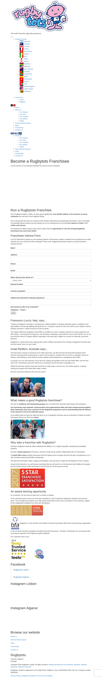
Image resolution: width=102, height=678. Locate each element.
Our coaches (24, 116)
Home (17, 107)
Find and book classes (23, 123)
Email (13, 271)
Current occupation (18, 291)
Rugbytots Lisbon (21, 570)
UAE (25, 84)
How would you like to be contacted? (24, 307)
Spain (26, 76)
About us (18, 110)
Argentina (27, 41)
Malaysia (27, 66)
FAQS (22, 121)
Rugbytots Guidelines (29, 676)
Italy (25, 56)
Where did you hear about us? (22, 277)
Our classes (24, 112)
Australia (27, 44)
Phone (13, 264)
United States (28, 89)
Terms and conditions (45, 676)
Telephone (14, 310)
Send (13, 313)
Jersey (26, 61)
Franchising (19, 128)
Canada (26, 46)
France (26, 49)
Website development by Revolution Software (64, 665)
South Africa (28, 74)
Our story (23, 114)
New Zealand (28, 69)
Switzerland (28, 79)
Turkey (26, 81)
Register (22, 102)
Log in (22, 100)
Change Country (21, 39)
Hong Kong (27, 51)
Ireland (26, 54)
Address (14, 255)
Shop (17, 125)
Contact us (19, 130)
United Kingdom (29, 86)
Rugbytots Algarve (21, 577)
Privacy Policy (15, 676)
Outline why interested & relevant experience (27, 298)
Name (13, 248)
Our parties (23, 119)
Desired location (17, 284)
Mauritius (27, 64)
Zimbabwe (27, 91)
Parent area (19, 97)
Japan (26, 59)
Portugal (27, 71)
